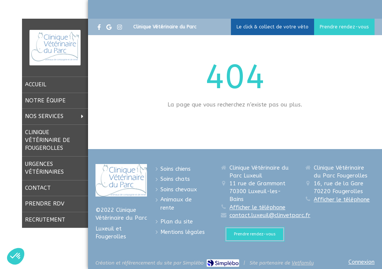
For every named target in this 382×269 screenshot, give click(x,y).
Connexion (361, 262)
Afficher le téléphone (257, 207)
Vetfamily (303, 263)
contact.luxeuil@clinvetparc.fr (269, 215)
